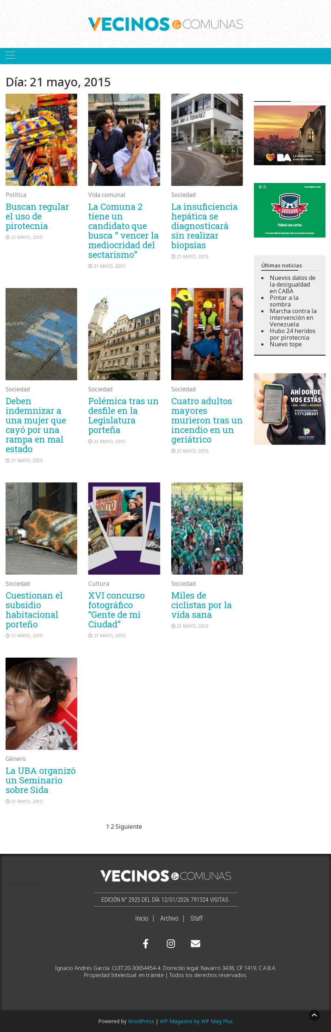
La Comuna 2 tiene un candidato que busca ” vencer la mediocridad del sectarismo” (123, 230)
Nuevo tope (286, 344)
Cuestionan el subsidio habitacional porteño (34, 609)
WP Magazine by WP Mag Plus (196, 1021)
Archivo (169, 918)
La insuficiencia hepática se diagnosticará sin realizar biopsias (204, 226)
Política (16, 195)
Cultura (98, 583)
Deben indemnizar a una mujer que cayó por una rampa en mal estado (36, 425)
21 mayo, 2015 (27, 237)
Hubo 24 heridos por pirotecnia (293, 334)
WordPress (141, 1021)
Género (16, 759)
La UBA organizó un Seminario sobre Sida (41, 780)
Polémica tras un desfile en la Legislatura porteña (123, 415)
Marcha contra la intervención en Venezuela (293, 317)
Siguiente (128, 827)
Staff (196, 918)
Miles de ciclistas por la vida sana (201, 604)
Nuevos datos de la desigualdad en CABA (293, 284)
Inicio (141, 918)
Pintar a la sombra (284, 301)
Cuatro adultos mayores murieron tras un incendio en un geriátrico (207, 420)
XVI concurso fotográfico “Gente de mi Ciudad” (116, 609)
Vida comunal (106, 195)
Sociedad (183, 195)
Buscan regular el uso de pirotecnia (37, 216)
